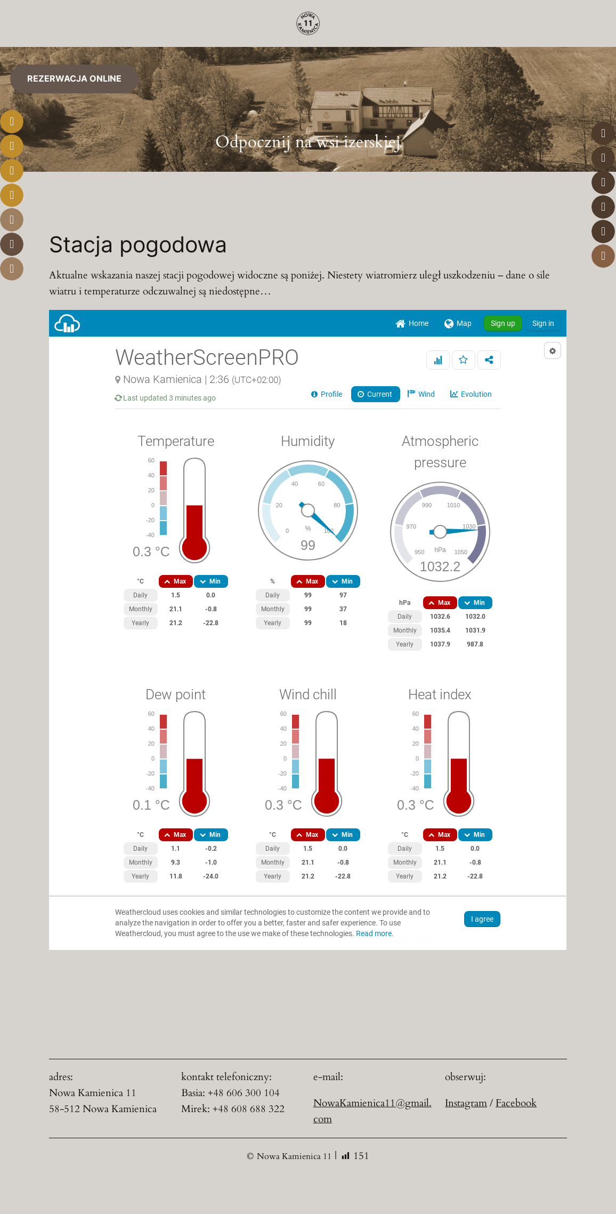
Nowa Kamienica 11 (294, 1156)
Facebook (516, 1103)
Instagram (466, 1103)
